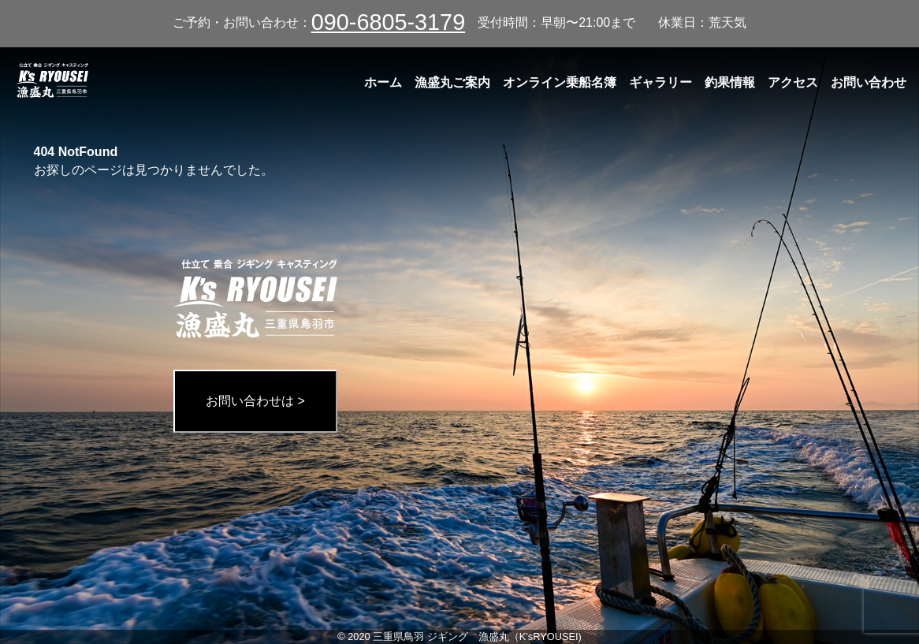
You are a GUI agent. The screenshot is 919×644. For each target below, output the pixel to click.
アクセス (793, 82)
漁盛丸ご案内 (452, 82)
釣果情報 (730, 82)
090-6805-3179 (388, 22)
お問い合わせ (868, 82)
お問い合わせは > (255, 401)
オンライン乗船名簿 (559, 82)
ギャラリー (660, 82)
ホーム (383, 82)
